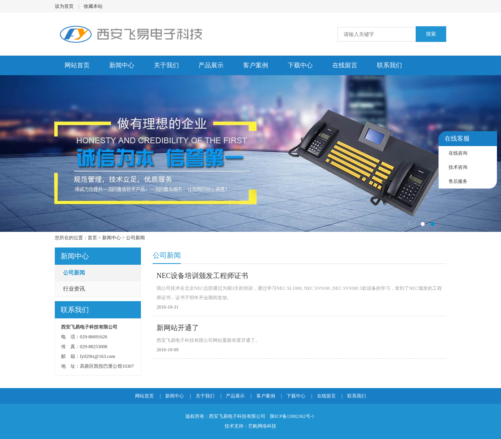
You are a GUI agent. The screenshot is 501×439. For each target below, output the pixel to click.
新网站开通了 (178, 328)
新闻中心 (121, 65)
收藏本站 (93, 6)
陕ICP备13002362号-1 (292, 416)
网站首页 (77, 65)
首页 (92, 237)
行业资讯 (74, 289)
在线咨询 (458, 153)
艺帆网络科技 (262, 426)
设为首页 (64, 6)
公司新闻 (135, 237)
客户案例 (255, 65)
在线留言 (344, 65)
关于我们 (166, 65)
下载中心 (300, 65)
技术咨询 (458, 167)
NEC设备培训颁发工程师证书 (202, 276)
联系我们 (389, 65)
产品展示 (210, 65)
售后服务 (458, 181)
